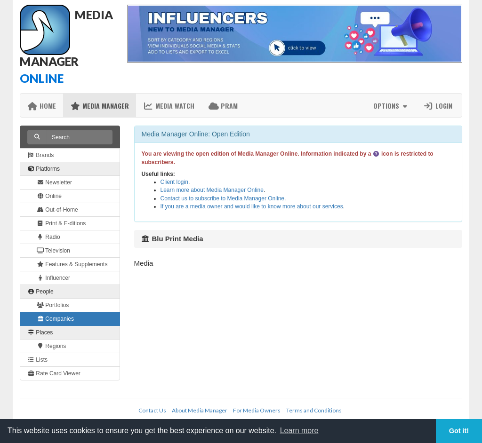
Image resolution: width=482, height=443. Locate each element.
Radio (48, 237)
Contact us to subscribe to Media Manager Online (222, 198)
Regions (51, 346)
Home (41, 106)
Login (437, 106)
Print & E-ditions (61, 223)
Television (53, 250)
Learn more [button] (299, 431)
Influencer (53, 278)
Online (49, 196)
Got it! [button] (459, 431)
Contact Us (152, 410)
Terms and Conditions (314, 410)
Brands (40, 155)
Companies (55, 319)
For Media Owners (257, 410)
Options (391, 106)
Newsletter (54, 182)
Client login (174, 182)
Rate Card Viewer (53, 373)
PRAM (223, 106)
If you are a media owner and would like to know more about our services (252, 206)
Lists (37, 359)
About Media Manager (199, 410)
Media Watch (168, 106)
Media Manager (99, 106)
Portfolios (53, 305)
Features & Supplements (72, 264)
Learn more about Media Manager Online (212, 190)
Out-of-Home (57, 209)
